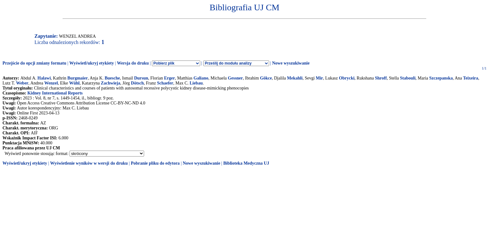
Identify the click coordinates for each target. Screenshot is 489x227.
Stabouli (408, 78)
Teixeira (470, 78)
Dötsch (137, 83)
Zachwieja (110, 83)
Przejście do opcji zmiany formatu (34, 63)
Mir (319, 78)
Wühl (74, 83)
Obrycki (347, 78)
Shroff (381, 78)
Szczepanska (441, 78)
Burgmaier (77, 78)
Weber (22, 83)
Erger (169, 78)
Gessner (235, 78)
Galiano (201, 78)
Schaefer (165, 83)
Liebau (196, 83)
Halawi (44, 78)
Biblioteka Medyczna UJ (246, 163)
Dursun (141, 78)
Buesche (112, 78)
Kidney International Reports (55, 93)
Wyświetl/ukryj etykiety (91, 63)
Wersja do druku (133, 63)
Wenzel (51, 83)
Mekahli (295, 78)
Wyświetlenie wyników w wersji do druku (89, 163)
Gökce (266, 78)
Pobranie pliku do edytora (155, 163)
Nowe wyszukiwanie (290, 63)
